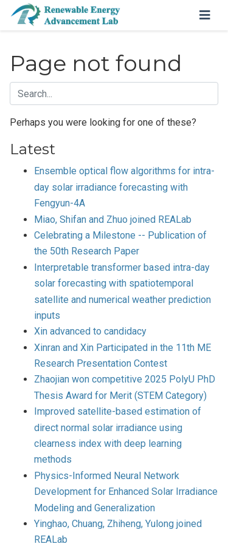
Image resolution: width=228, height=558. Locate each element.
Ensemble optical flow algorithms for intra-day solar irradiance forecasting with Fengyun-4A (124, 187)
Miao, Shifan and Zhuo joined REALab (113, 219)
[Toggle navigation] (205, 15)
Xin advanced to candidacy (90, 331)
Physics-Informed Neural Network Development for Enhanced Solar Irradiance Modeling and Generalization (126, 492)
